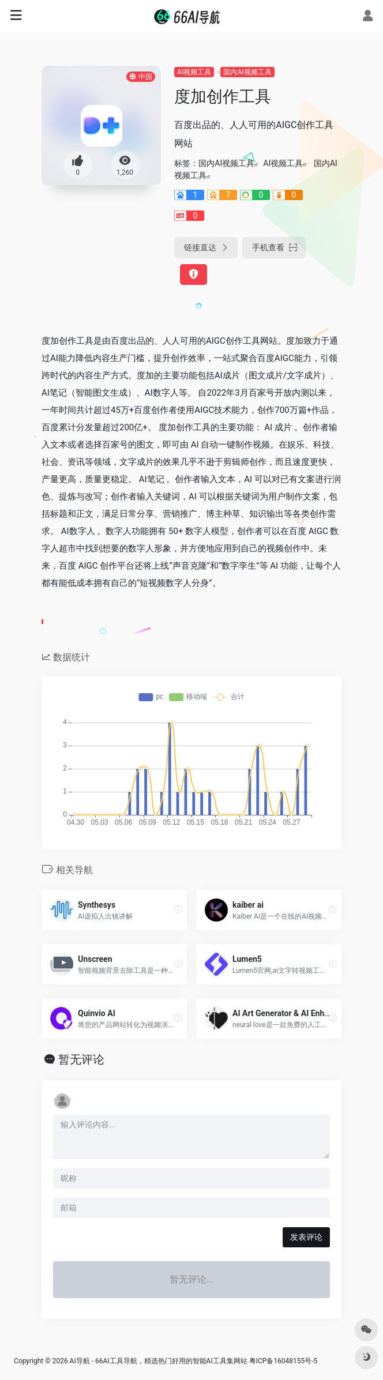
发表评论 (306, 1237)
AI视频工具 (194, 72)
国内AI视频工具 (247, 72)
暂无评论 (81, 1059)
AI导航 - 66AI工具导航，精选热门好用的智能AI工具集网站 (158, 1361)
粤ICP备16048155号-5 (283, 1361)
